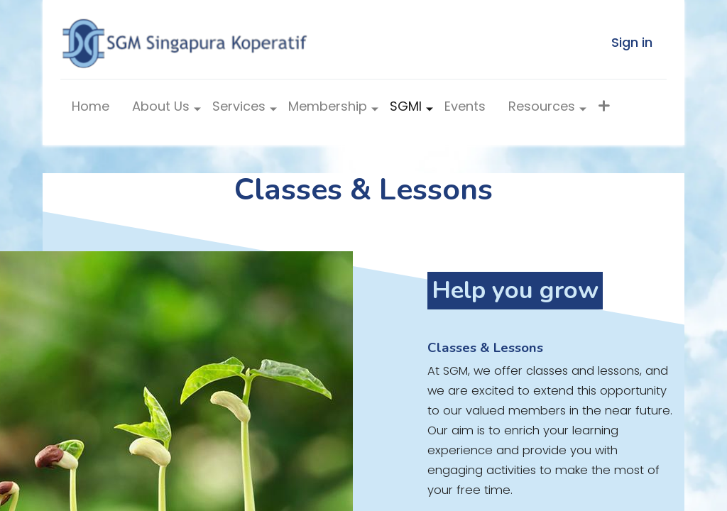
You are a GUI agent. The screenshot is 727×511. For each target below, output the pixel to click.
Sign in (631, 42)
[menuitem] (90, 109)
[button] (604, 109)
